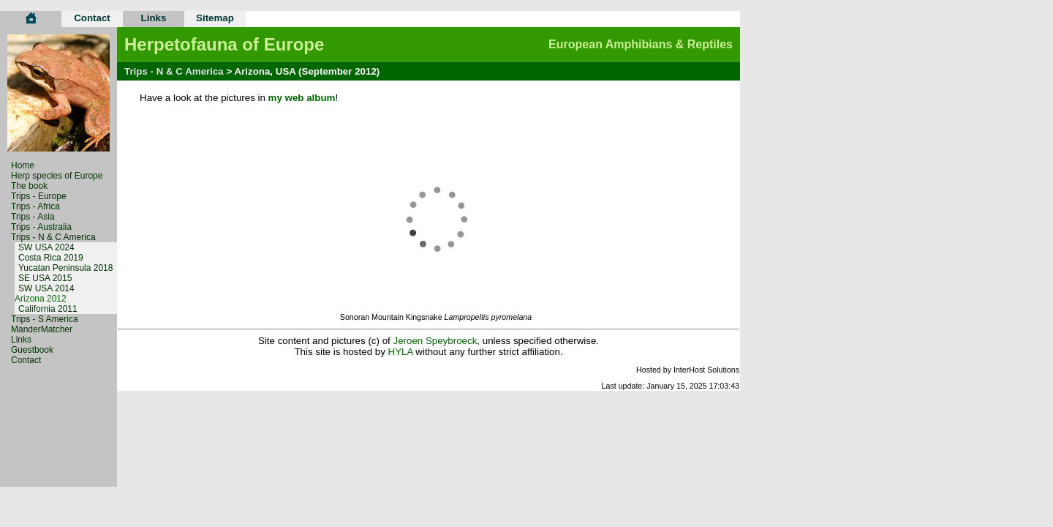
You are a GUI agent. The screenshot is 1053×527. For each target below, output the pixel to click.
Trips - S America (44, 319)
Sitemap (215, 17)
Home (22, 165)
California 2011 (48, 309)
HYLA (400, 351)
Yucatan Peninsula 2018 (65, 268)
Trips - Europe (39, 196)
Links (154, 17)
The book (29, 186)
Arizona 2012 (41, 299)
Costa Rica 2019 (50, 258)
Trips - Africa (35, 206)
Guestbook (32, 350)
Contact (92, 17)
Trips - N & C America (53, 237)
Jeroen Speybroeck (435, 340)
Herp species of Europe (56, 176)
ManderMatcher (41, 329)
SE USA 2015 (45, 278)
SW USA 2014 (46, 288)
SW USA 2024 (46, 247)
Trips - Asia (33, 217)
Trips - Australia (41, 227)
